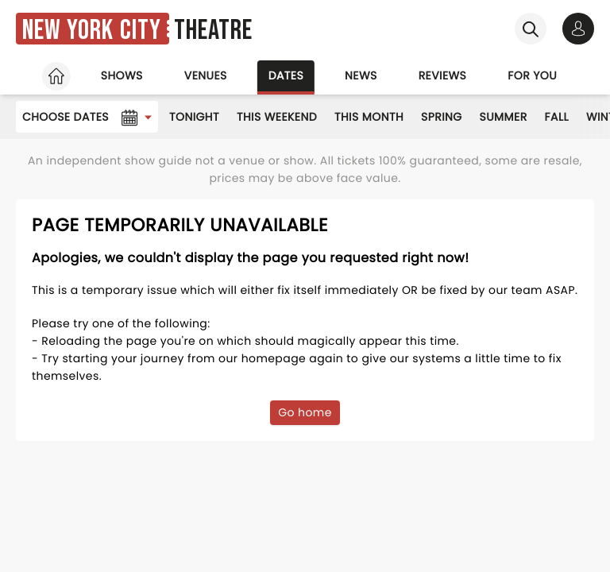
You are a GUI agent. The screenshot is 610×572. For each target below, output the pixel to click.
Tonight (194, 117)
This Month (368, 117)
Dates (285, 75)
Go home (305, 412)
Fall (557, 117)
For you (532, 75)
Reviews (443, 75)
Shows (122, 75)
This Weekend (277, 117)
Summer (503, 117)
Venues (205, 75)
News (361, 75)
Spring (441, 117)
